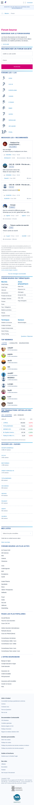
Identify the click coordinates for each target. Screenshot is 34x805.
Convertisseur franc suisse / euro (10, 651)
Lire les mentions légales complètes (9, 270)
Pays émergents (22, 300)
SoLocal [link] (3, 602)
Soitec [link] (3, 600)
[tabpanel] (17, 377)
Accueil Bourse (5, 618)
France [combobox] (5, 60)
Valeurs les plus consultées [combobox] (10, 533)
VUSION (11, 96)
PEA (2, 686)
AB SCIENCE (5, 486)
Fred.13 (10, 403)
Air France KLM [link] (5, 550)
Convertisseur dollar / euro (8, 641)
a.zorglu (10, 384)
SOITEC (11, 114)
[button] (2, 2)
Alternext (3, 290)
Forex (2, 304)
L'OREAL (5, 422)
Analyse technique (6, 325)
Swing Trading (5, 334)
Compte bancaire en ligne (8, 663)
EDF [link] (2, 571)
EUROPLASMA (13, 90)
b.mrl (9, 396)
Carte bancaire (5, 666)
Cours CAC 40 (5, 623)
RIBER (10, 108)
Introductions (4, 293)
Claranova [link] (4, 561)
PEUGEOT (4, 501)
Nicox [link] (3, 587)
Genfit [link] (3, 577)
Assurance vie (5, 671)
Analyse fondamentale (7, 328)
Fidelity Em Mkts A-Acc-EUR (10, 435)
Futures (3, 301)
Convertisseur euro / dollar (8, 643)
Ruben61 (6, 178)
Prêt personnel (5, 676)
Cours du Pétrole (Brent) (8, 633)
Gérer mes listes (5, 542)
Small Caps (4, 287)
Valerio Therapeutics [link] (7, 589)
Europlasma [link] (4, 574)
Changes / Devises (6, 298)
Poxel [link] (3, 597)
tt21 (9, 367)
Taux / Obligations (6, 307)
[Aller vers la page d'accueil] (5, 2)
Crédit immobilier (6, 673)
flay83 (10, 390)
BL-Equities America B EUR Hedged (12, 432)
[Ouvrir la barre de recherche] (23, 2)
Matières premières (6, 310)
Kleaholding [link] (4, 608)
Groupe (13, 205)
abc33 (10, 360)
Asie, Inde (20, 298)
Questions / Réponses (27, 336)
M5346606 (8, 175)
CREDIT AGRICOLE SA (7, 470)
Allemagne (20, 292)
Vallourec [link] (4, 605)
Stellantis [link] (4, 592)
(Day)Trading (4, 284)
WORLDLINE (12, 120)
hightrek (8, 215)
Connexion (30, 2)
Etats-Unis (20, 286)
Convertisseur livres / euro (8, 648)
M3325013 (11, 377)
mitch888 (24, 236)
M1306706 (8, 195)
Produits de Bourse (6, 295)
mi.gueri (8, 236)
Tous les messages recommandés (17, 273)
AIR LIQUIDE (12, 126)
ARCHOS (4, 493)
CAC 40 (11, 84)
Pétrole (3, 313)
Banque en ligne (6, 661)
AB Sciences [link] (5, 553)
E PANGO (11, 102)
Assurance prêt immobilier (8, 681)
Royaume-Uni (21, 289)
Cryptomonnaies (5, 315)
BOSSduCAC (7, 158)
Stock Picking (4, 331)
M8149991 (8, 154)
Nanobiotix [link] (4, 584)
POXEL (11, 132)
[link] (13, 701)
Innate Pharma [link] (5, 581)
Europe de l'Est (22, 295)
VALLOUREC (13, 147)
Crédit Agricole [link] (5, 568)
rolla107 (10, 348)
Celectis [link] (3, 558)
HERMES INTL (7, 429)
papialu (10, 354)
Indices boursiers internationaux (10, 628)
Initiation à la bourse (6, 322)
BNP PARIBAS (5, 463)
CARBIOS (12, 207)
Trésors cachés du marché (19, 225)
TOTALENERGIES (8, 426)
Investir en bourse (6, 684)
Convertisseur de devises (8, 638)
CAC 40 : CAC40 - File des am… (20, 164)
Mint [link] (2, 555)
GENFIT (3, 508)
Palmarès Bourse (6, 631)
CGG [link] (2, 566)
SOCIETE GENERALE (7, 448)
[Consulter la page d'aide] (25, 2)
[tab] (4, 343)
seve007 (10, 373)
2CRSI (10, 78)
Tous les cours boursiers (8, 620)
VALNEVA (4, 516)
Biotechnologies (22, 322)
